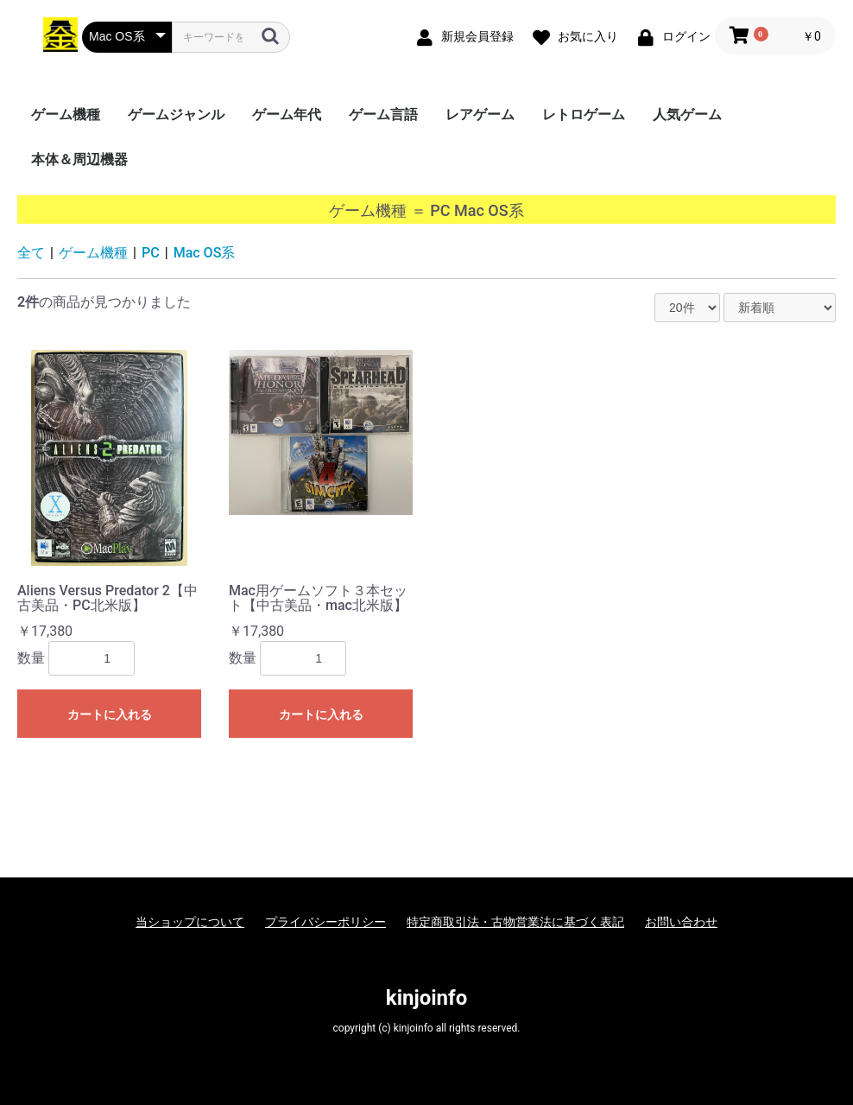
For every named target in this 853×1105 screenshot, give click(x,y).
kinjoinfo (426, 998)
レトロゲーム (583, 114)
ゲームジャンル (176, 114)
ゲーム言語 (383, 114)
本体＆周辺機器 (79, 159)
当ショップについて (190, 922)
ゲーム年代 (286, 114)
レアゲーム (480, 114)
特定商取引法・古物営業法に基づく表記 (515, 922)
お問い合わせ (681, 922)
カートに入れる (109, 714)
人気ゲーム (687, 114)
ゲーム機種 (65, 114)
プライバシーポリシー (325, 922)
